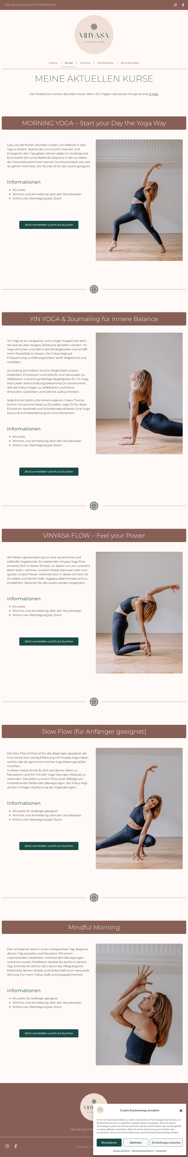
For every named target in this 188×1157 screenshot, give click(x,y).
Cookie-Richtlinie (121, 1150)
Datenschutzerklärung (143, 1150)
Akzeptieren (109, 1142)
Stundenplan (130, 63)
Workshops (105, 63)
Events (85, 63)
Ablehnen (136, 1142)
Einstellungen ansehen (166, 1142)
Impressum (161, 1150)
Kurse (69, 63)
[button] (181, 1110)
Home (53, 63)
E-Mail (153, 94)
